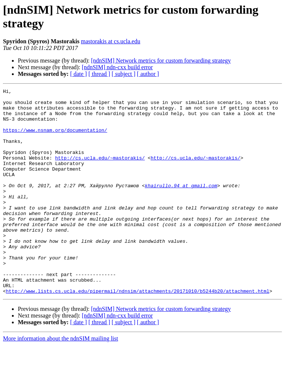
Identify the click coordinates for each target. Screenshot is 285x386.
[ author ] (148, 74)
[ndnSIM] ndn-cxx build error (117, 67)
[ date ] (78, 74)
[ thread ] (99, 74)
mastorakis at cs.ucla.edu (110, 41)
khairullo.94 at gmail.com (181, 205)
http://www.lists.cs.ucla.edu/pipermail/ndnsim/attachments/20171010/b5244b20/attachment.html (137, 332)
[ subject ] (123, 74)
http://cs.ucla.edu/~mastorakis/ (100, 172)
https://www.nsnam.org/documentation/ (55, 138)
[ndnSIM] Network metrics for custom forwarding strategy (161, 60)
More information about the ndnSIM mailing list (60, 379)
